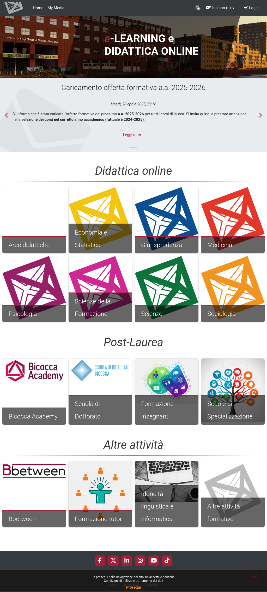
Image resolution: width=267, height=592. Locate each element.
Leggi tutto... (133, 135)
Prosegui (133, 587)
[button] (220, 8)
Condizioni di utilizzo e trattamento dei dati (133, 581)
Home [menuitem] (38, 7)
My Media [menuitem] (55, 7)
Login (251, 7)
